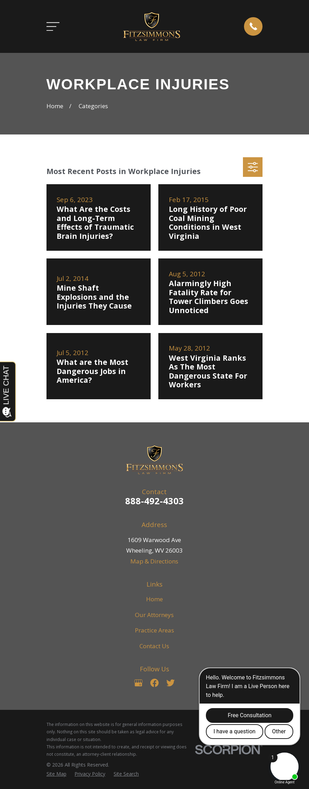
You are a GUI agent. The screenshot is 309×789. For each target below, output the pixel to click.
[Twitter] (170, 683)
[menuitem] (56, 773)
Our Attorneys (154, 615)
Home (154, 599)
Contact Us (154, 646)
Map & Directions (154, 561)
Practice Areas (154, 630)
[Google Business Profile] (138, 683)
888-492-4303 (154, 501)
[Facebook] (154, 683)
